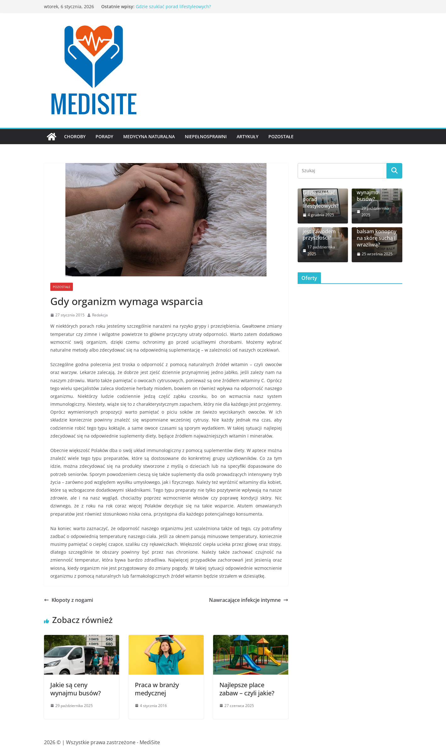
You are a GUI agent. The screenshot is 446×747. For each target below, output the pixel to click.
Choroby (74, 136)
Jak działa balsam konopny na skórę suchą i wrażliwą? (376, 235)
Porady (104, 136)
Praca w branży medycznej (157, 689)
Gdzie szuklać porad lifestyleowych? (173, 6)
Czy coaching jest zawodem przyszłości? (319, 231)
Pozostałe (281, 136)
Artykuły (247, 136)
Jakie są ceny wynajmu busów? (75, 689)
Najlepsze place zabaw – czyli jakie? (246, 689)
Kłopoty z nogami (68, 600)
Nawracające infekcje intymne (248, 600)
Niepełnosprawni (206, 136)
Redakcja (100, 315)
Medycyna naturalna (149, 136)
